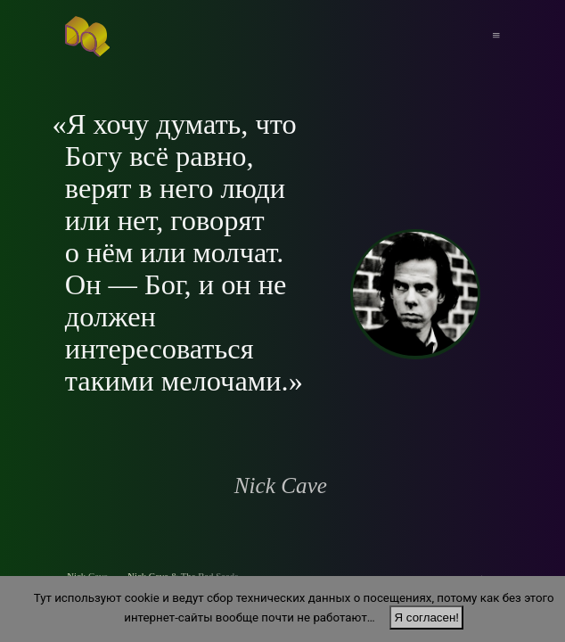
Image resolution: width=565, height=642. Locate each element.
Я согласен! (427, 617)
